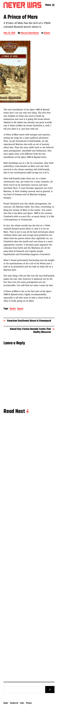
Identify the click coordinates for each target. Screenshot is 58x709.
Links (22, 703)
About (6, 703)
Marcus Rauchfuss (30, 33)
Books (13, 308)
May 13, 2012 (9, 33)
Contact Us (14, 703)
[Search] (49, 689)
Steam (47, 33)
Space (20, 308)
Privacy (29, 703)
